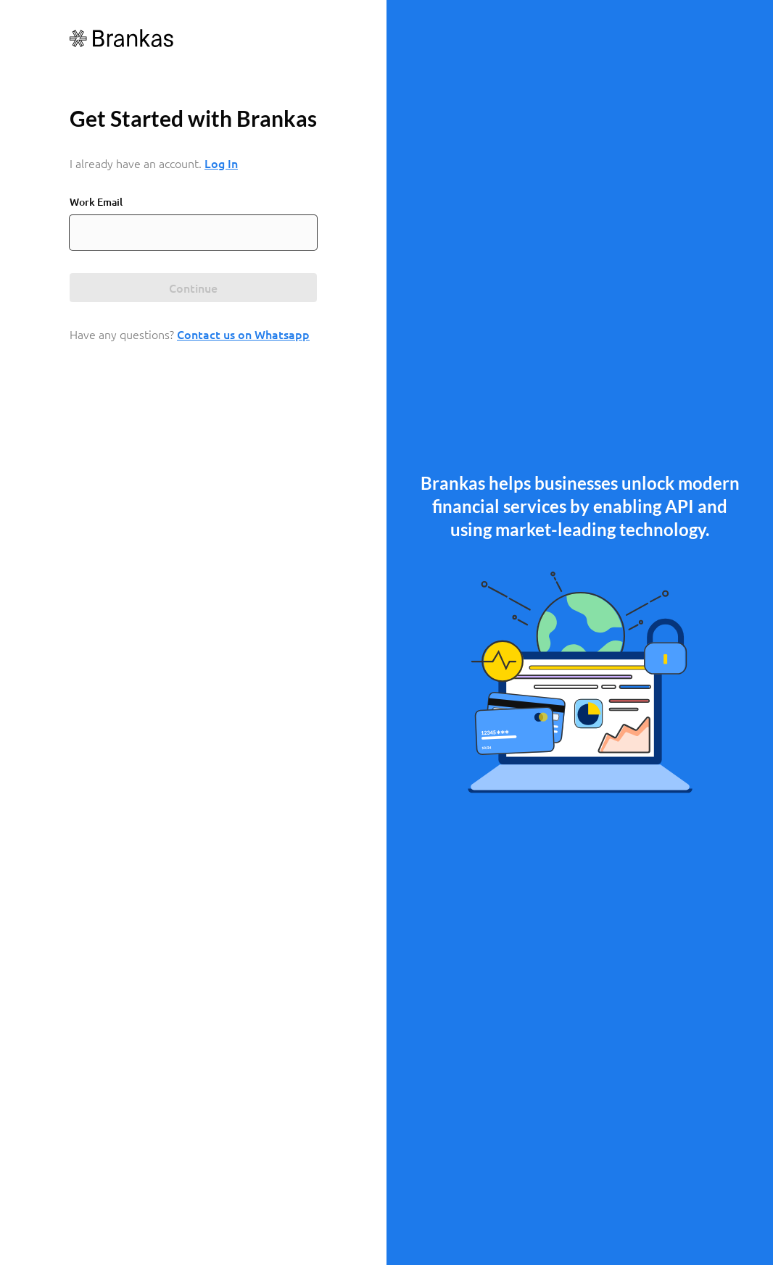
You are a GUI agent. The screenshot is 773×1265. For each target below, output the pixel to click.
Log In (221, 163)
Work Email (96, 202)
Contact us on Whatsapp (243, 334)
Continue (193, 288)
